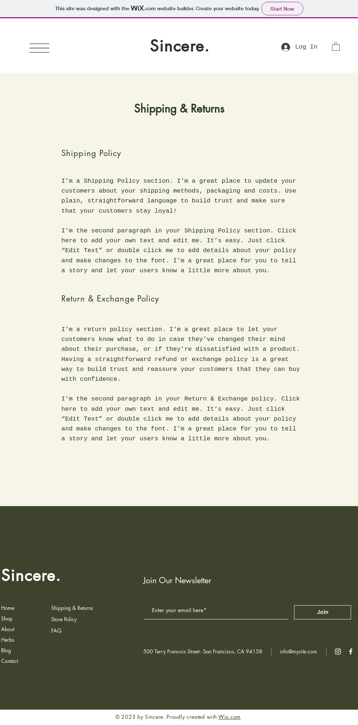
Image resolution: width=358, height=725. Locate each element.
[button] (39, 48)
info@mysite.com (298, 651)
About (7, 629)
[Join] (322, 612)
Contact (9, 660)
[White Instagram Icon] (338, 652)
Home (7, 607)
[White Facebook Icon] (351, 652)
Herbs (7, 639)
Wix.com (229, 716)
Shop (6, 618)
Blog (6, 650)
